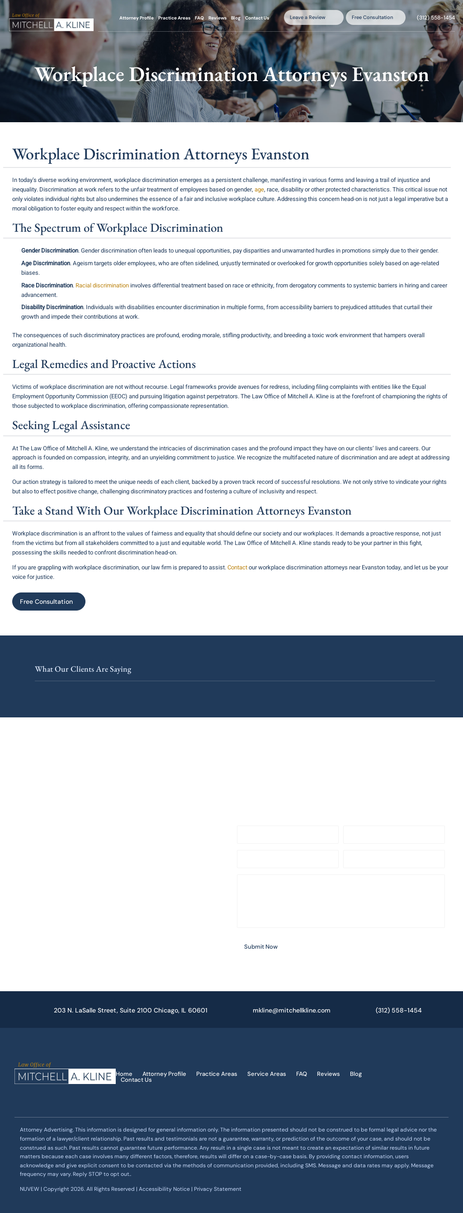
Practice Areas (174, 18)
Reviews (217, 18)
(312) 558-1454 (436, 17)
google (406, 1088)
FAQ (199, 18)
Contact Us (257, 18)
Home (124, 1074)
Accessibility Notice (165, 1189)
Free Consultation (372, 17)
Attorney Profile (136, 18)
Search (277, 17)
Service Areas (266, 1074)
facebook (406, 1063)
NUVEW (29, 1189)
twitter (423, 1063)
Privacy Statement (217, 1189)
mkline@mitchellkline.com (292, 1010)
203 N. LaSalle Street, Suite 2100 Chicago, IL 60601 (131, 1010)
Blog (236, 18)
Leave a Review (308, 17)
